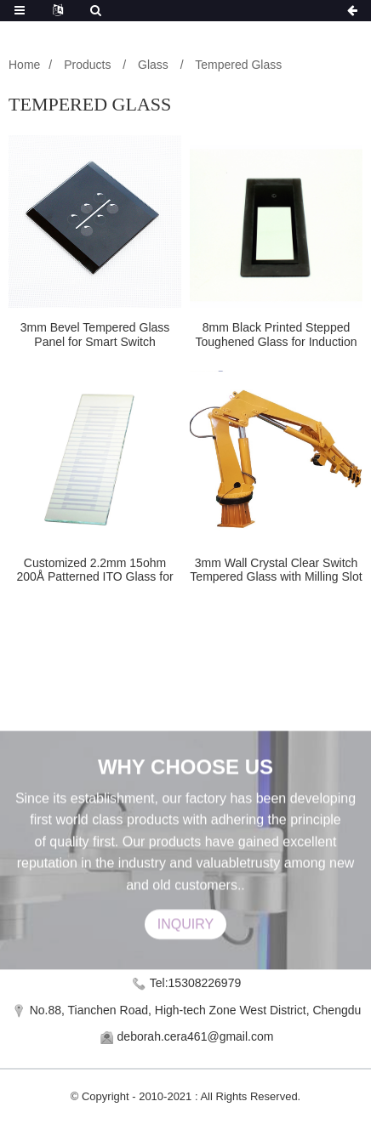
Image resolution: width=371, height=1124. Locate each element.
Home (24, 64)
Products (87, 64)
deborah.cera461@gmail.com (195, 1036)
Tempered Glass (238, 64)
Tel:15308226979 (195, 983)
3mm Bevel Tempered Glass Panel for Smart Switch (95, 335)
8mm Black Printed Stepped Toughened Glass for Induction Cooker (276, 335)
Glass (153, 64)
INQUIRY (185, 940)
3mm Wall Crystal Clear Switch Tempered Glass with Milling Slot (276, 570)
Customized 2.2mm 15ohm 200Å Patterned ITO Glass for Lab (94, 570)
